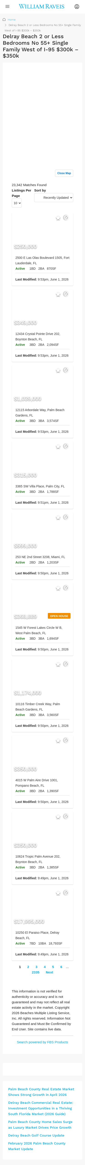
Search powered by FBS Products (42, 1042)
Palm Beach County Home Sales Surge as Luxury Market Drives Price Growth (40, 1125)
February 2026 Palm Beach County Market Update (37, 1146)
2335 (35, 972)
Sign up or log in (60, 75)
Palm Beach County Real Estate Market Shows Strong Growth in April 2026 (41, 1092)
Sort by (40, 190)
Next (49, 972)
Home (12, 19)
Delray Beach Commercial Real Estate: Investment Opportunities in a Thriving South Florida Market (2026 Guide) (40, 1108)
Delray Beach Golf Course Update (36, 1135)
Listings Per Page (21, 193)
